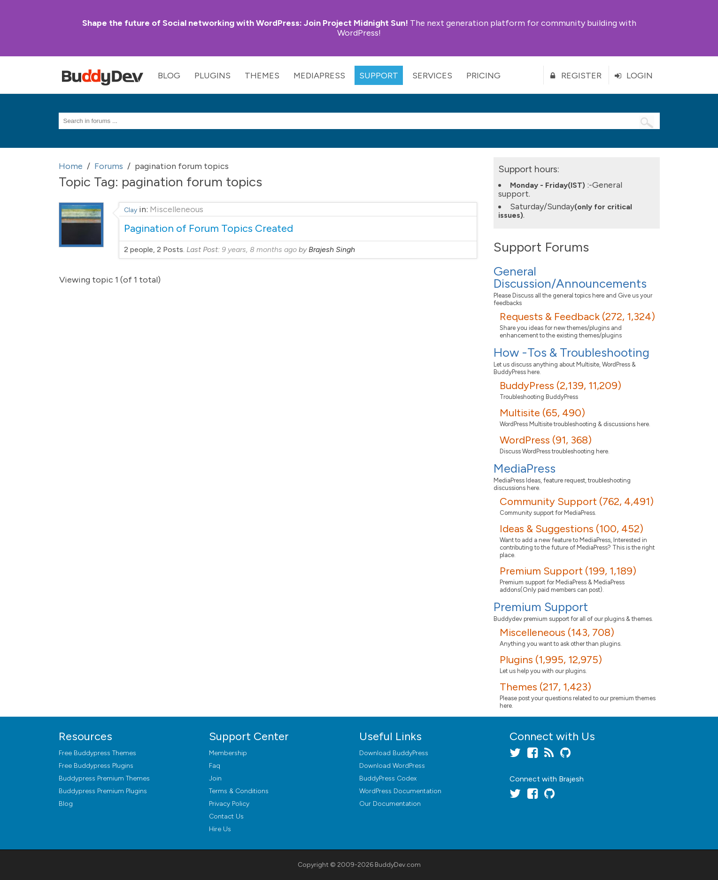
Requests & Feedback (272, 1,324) (577, 316)
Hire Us (220, 829)
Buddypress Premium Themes (104, 778)
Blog (169, 75)
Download (393, 753)
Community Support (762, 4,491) (577, 501)
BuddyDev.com (398, 865)
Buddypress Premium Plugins (103, 791)
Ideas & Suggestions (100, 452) (571, 528)
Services (432, 75)
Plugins (212, 75)
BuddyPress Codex (388, 778)
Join (215, 778)
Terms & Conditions (239, 791)
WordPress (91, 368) (546, 440)
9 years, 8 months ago (259, 249)
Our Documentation (390, 804)
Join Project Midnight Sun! (245, 23)
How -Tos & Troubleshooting (571, 352)
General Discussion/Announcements (570, 277)
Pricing (483, 75)
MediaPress (319, 75)
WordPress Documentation (400, 791)
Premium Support (541, 606)
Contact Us (226, 816)
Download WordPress (392, 766)
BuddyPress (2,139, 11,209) (560, 385)
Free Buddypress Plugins (96, 766)
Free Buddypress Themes (97, 753)
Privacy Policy (229, 804)
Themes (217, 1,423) (545, 687)
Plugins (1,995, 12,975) (551, 659)
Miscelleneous (176, 209)
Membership (228, 753)
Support (378, 75)
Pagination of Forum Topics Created (208, 228)
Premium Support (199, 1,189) (568, 571)
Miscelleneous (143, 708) (557, 632)
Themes (262, 75)
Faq (214, 766)
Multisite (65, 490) (542, 412)
